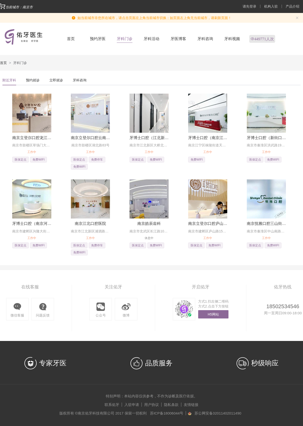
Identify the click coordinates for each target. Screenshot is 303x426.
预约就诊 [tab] (33, 80)
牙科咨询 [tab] (80, 80)
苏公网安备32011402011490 (218, 413)
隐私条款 (171, 405)
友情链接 (191, 405)
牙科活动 (151, 39)
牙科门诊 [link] (20, 63)
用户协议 (151, 405)
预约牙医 (98, 39)
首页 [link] (3, 63)
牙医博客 (178, 39)
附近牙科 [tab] (9, 80)
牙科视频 (232, 39)
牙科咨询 (205, 39)
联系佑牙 (112, 405)
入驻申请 (131, 405)
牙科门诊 (124, 39)
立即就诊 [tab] (56, 80)
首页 (71, 39)
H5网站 (213, 314)
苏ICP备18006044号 (167, 413)
